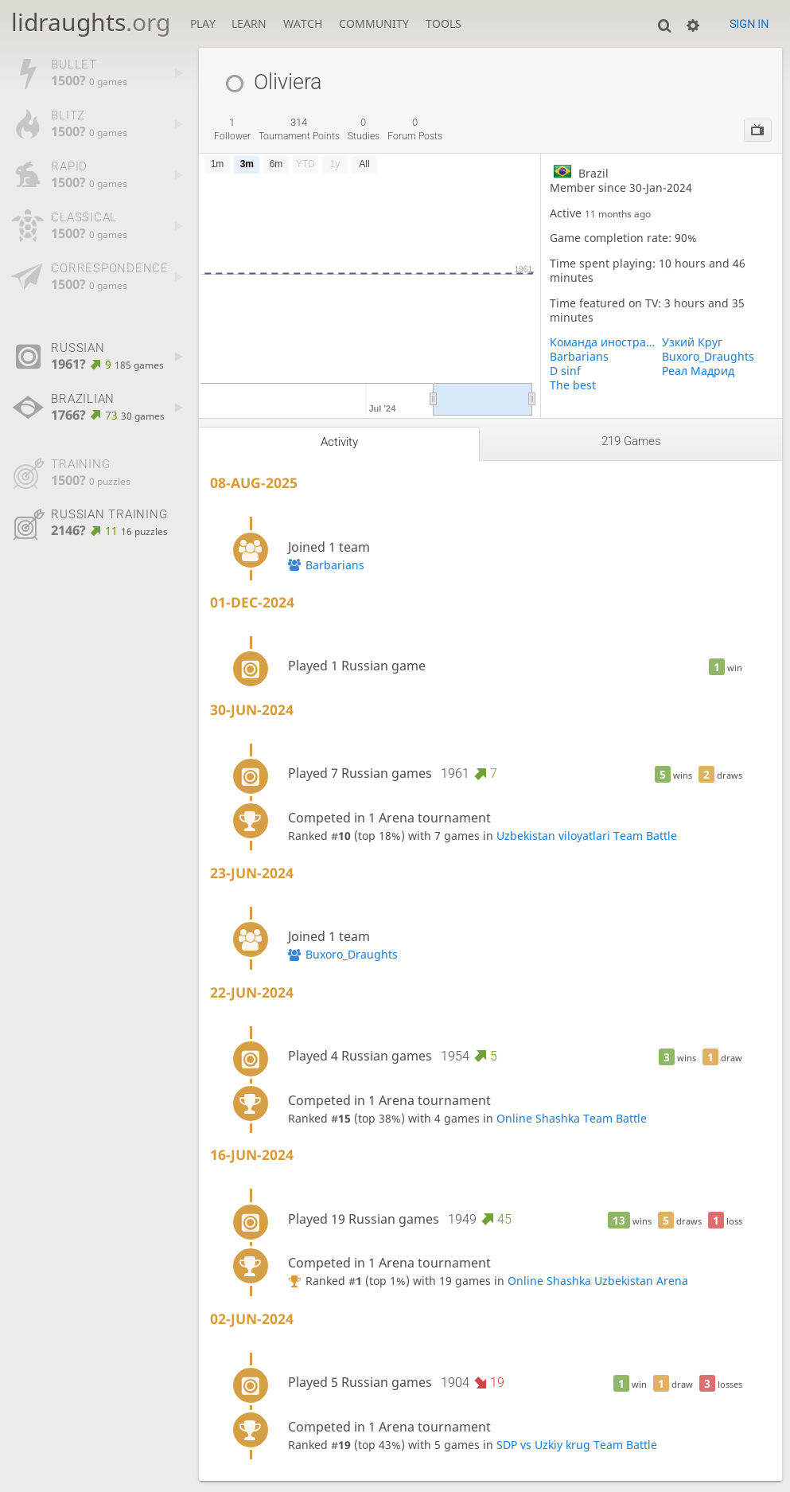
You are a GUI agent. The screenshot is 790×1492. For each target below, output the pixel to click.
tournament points (299, 129)
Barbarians (579, 357)
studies (363, 129)
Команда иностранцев (605, 342)
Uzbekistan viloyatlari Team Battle (586, 836)
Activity (339, 442)
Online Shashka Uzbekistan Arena (598, 1281)
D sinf (565, 371)
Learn (249, 24)
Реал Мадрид (698, 371)
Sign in (749, 24)
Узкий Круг (692, 342)
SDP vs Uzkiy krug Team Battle (576, 1445)
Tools (443, 24)
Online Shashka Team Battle (571, 1118)
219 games (631, 441)
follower (232, 129)
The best (573, 385)
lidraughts (90, 22)
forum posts (414, 129)
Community (374, 24)
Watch (302, 24)
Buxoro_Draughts (708, 357)
